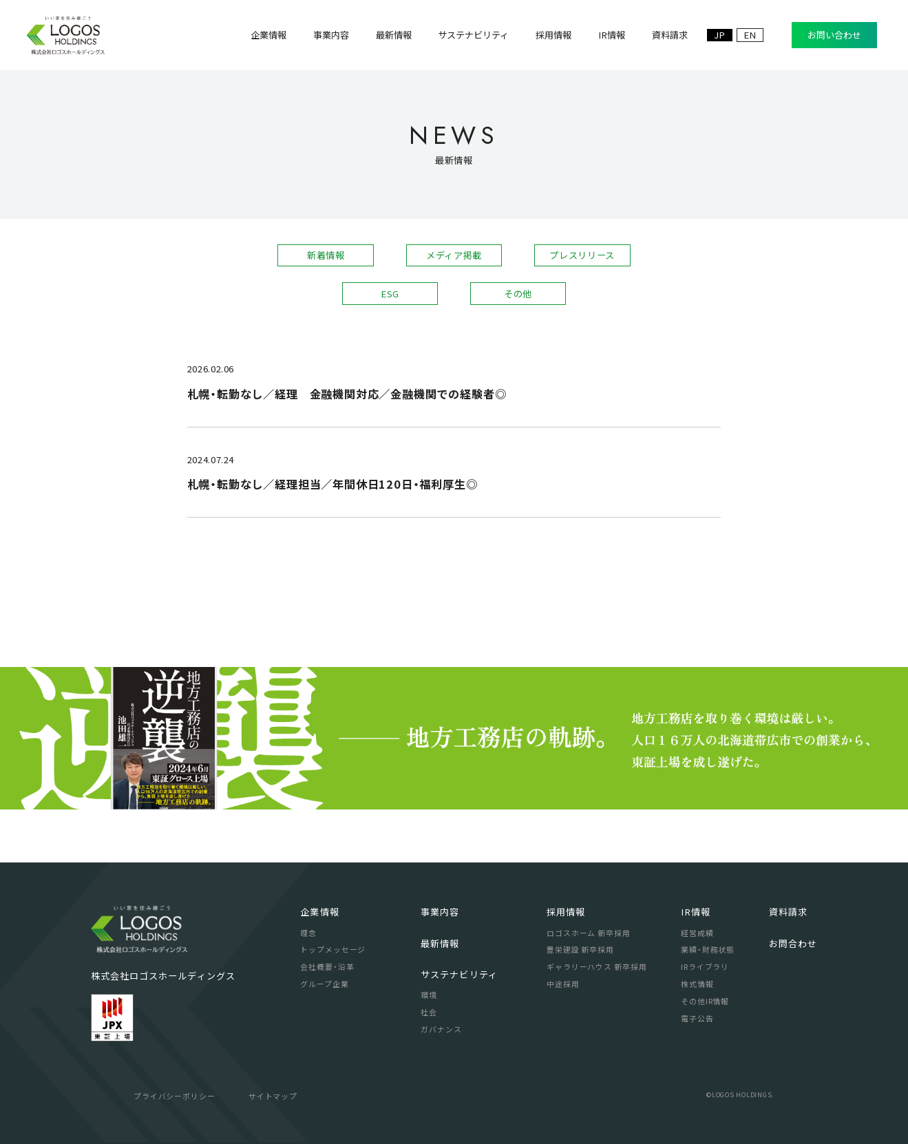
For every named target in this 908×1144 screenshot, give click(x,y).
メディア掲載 (454, 255)
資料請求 (788, 911)
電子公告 (697, 1018)
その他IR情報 (705, 1000)
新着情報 (326, 255)
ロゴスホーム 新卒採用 (589, 932)
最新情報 (440, 943)
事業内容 (440, 911)
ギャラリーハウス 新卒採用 (596, 966)
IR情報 (695, 911)
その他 (518, 293)
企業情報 (319, 911)
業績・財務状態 (708, 949)
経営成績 (697, 932)
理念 (308, 932)
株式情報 (697, 983)
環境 (429, 994)
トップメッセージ (333, 949)
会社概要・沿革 (327, 966)
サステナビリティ (459, 974)
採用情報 (566, 911)
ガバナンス (441, 1029)
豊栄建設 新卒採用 (580, 949)
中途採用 (563, 983)
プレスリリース (582, 255)
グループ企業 (324, 983)
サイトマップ (273, 1095)
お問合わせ (793, 943)
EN (749, 34)
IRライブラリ (705, 966)
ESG (390, 293)
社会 (429, 1011)
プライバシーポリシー (174, 1095)
